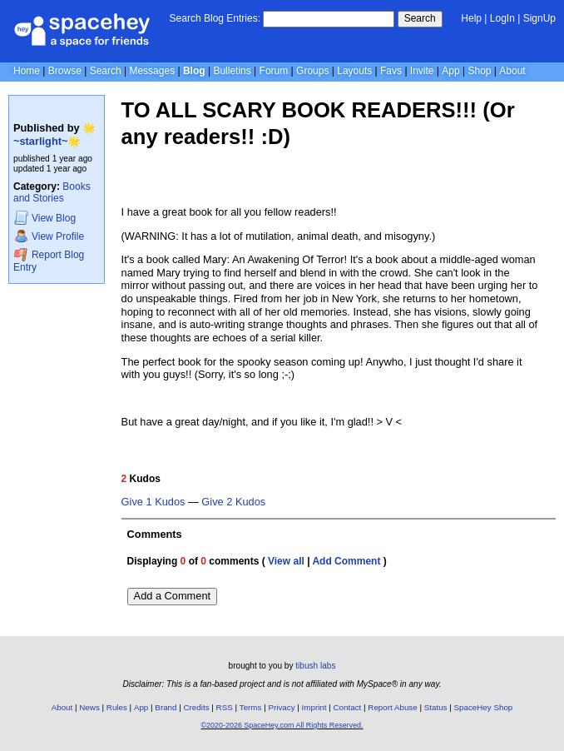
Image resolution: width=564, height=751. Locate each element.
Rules (116, 707)
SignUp (539, 18)
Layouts (354, 71)
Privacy (281, 707)
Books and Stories (52, 193)
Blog (194, 71)
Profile (49, 236)
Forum (274, 71)
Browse (65, 71)
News (89, 707)
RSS (224, 707)
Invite (422, 71)
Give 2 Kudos (233, 502)
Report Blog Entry (48, 260)
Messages (152, 71)
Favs (391, 71)
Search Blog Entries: (215, 18)
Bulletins (231, 71)
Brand (165, 707)
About (512, 71)
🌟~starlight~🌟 (54, 134)
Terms (251, 707)
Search (420, 18)
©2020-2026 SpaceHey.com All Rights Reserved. (281, 725)
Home (26, 71)
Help (471, 18)
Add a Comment (172, 595)
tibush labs (315, 665)
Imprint (314, 707)
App (450, 71)
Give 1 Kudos (153, 502)
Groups (312, 71)
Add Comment (346, 561)
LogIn (502, 18)
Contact (348, 707)
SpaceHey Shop (483, 707)
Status (436, 707)
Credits (197, 707)
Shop (479, 71)
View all (286, 561)
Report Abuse (392, 707)
